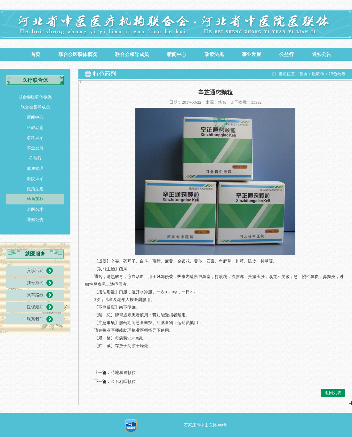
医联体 (318, 73)
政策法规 (214, 54)
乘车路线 (35, 294)
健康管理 (35, 168)
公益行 (286, 54)
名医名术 (35, 209)
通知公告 (321, 54)
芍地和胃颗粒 (123, 372)
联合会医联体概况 (78, 54)
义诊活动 (35, 270)
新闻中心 (176, 54)
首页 (35, 54)
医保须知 (35, 307)
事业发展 (251, 54)
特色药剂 (35, 199)
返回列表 (333, 392)
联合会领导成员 (132, 54)
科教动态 (35, 127)
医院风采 (35, 178)
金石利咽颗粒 (123, 381)
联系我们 (35, 319)
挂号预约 (35, 282)
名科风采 (35, 137)
